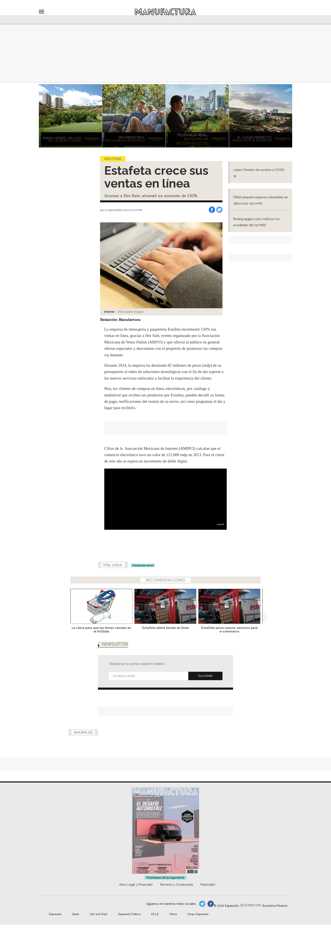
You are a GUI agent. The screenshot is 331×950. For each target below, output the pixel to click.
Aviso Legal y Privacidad (135, 884)
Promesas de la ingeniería (165, 877)
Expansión (55, 914)
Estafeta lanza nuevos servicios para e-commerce (229, 629)
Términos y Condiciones (176, 884)
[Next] (262, 605)
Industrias (112, 159)
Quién (75, 914)
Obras (173, 914)
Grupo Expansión (198, 914)
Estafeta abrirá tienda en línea (165, 628)
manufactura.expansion (211, 904)
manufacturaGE (202, 904)
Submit (205, 676)
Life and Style (98, 914)
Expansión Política (129, 914)
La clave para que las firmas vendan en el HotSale (101, 629)
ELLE (155, 914)
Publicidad (208, 884)
